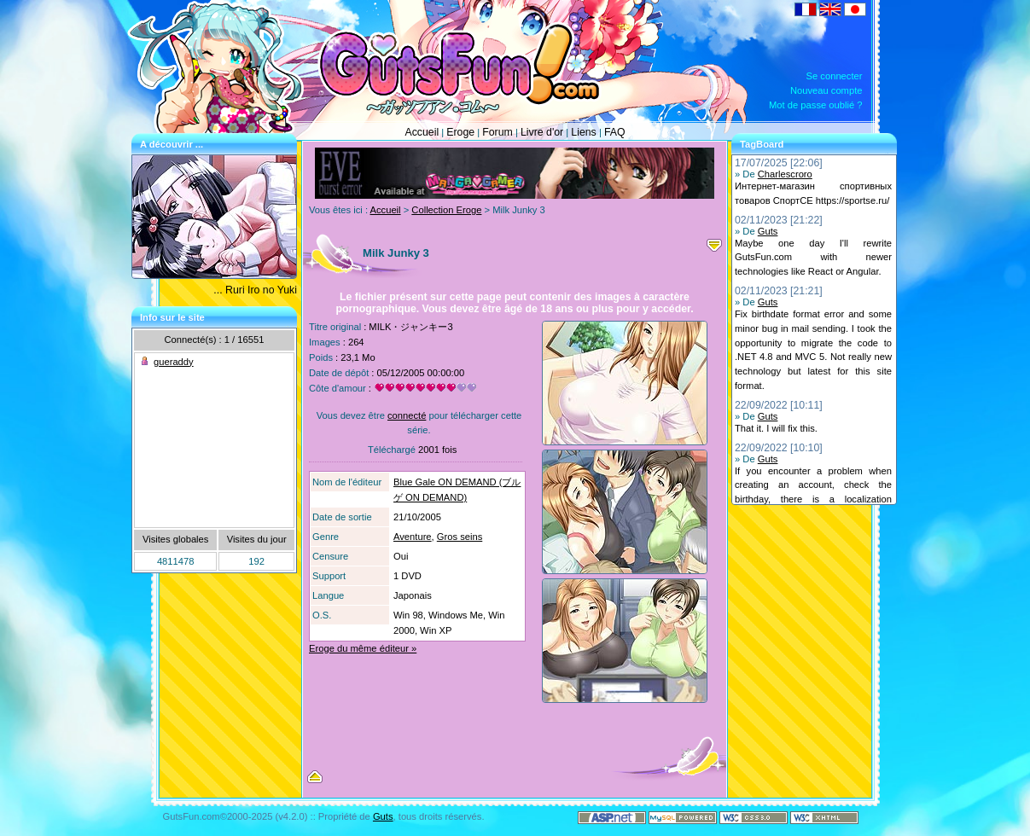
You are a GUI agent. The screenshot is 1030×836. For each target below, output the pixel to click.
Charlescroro (785, 174)
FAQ (615, 132)
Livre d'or (542, 132)
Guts (768, 231)
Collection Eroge (446, 210)
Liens (583, 132)
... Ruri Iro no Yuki (255, 290)
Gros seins (459, 536)
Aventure (412, 536)
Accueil (421, 132)
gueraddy (174, 362)
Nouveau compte (826, 90)
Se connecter (834, 76)
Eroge (460, 132)
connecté (406, 415)
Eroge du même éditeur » (362, 648)
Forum (497, 132)
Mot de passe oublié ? (815, 105)
